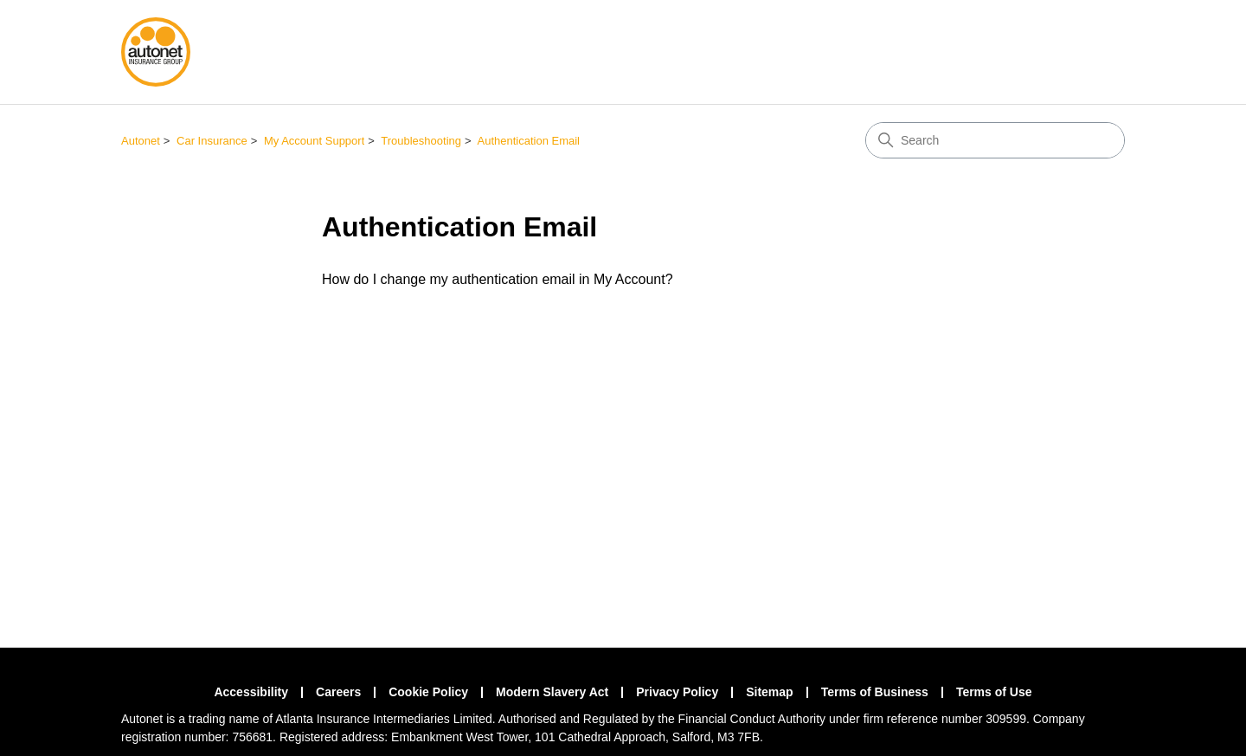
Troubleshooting (421, 140)
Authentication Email (529, 140)
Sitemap (769, 692)
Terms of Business (874, 692)
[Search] (995, 140)
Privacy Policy (677, 692)
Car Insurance (212, 140)
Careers (338, 692)
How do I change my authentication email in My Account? (497, 279)
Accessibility (251, 692)
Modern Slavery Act (552, 692)
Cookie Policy (428, 692)
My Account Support (314, 140)
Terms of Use (994, 692)
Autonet (140, 140)
